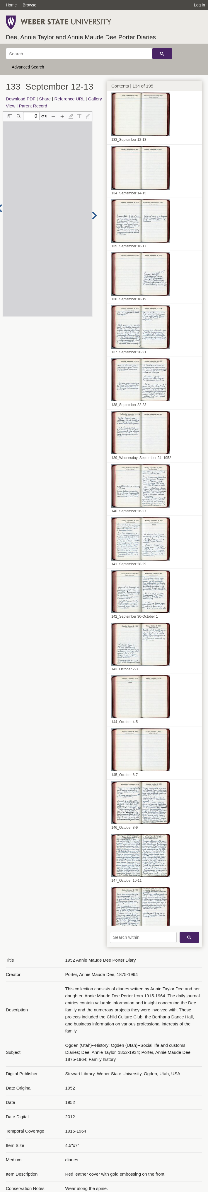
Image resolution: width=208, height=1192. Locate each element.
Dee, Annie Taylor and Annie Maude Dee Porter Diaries (81, 37)
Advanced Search (28, 67)
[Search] (79, 53)
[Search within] (143, 937)
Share (45, 98)
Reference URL (69, 98)
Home (11, 5)
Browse (29, 5)
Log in (199, 5)
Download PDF (20, 98)
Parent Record (33, 105)
